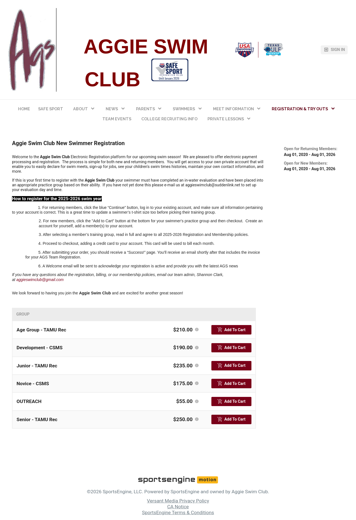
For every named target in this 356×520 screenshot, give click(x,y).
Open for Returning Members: (310, 149)
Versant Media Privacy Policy (178, 501)
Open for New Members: (306, 163)
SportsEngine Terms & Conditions (178, 512)
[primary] (231, 330)
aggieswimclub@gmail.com (40, 279)
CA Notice (178, 506)
